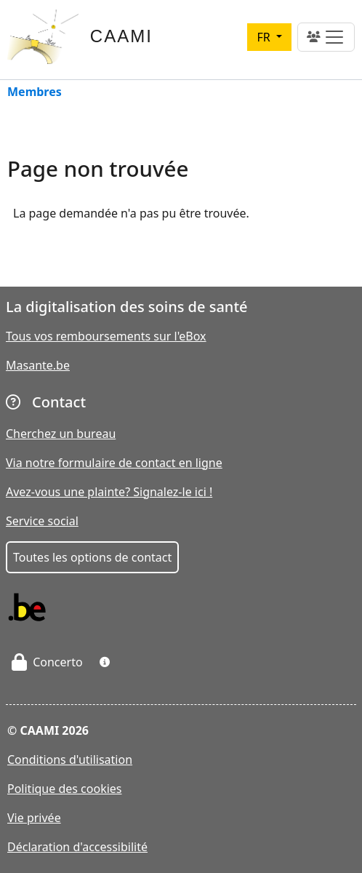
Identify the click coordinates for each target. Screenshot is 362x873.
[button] (104, 662)
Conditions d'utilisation (69, 760)
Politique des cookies (64, 789)
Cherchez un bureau (61, 434)
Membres (34, 93)
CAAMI (121, 36)
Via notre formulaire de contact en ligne (114, 463)
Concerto (47, 662)
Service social (42, 521)
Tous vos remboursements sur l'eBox (106, 336)
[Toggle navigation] (326, 37)
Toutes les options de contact (92, 557)
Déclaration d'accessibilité (77, 847)
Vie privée (34, 818)
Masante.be (38, 365)
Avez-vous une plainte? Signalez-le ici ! (109, 492)
